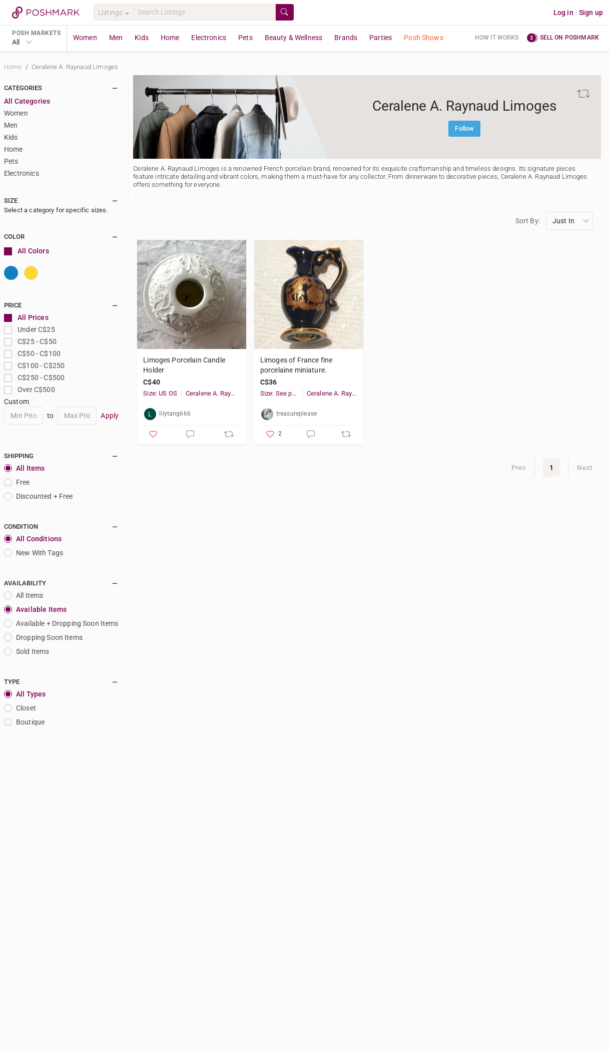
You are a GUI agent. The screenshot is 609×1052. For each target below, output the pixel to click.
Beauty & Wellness (294, 38)
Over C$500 (29, 390)
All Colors (26, 251)
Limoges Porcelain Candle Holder (184, 365)
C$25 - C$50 (30, 341)
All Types (25, 694)
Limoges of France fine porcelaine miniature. (296, 365)
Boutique (24, 722)
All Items (24, 468)
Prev (518, 468)
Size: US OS (160, 393)
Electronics (208, 38)
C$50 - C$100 (32, 353)
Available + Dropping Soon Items (61, 623)
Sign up (591, 13)
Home (170, 38)
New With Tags (33, 553)
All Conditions (33, 539)
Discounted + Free (38, 496)
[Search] (205, 12)
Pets (245, 38)
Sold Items (27, 651)
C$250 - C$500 (34, 378)
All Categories (27, 101)
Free (17, 482)
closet (20, 708)
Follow (464, 128)
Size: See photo (281, 393)
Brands (345, 38)
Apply (110, 416)
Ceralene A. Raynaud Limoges (75, 67)
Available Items (35, 609)
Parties (380, 38)
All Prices (26, 317)
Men (116, 38)
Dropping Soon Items (43, 637)
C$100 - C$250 (34, 366)
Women (85, 38)
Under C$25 (29, 329)
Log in (563, 13)
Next (584, 468)
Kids (142, 38)
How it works (497, 37)
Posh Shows (423, 38)
